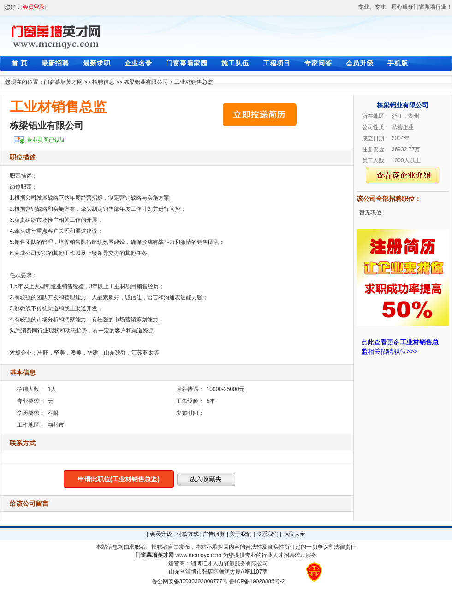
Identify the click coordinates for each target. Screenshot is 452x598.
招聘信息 (103, 82)
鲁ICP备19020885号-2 (257, 581)
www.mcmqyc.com (198, 555)
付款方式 (188, 534)
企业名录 (138, 63)
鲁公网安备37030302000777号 (190, 581)
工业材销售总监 (193, 82)
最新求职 (97, 63)
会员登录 (34, 7)
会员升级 (360, 63)
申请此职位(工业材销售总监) (119, 479)
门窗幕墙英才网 (63, 82)
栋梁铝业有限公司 (146, 82)
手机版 (397, 63)
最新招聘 (55, 63)
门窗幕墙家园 (187, 63)
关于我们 (241, 534)
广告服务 (214, 534)
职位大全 (294, 534)
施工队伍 (235, 63)
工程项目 (277, 63)
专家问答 (318, 63)
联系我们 (267, 534)
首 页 (20, 63)
